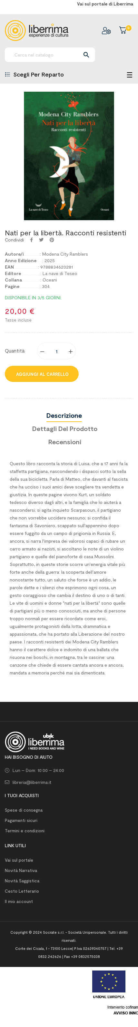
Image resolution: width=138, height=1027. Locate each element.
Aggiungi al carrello (42, 374)
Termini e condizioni (24, 830)
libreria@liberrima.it (32, 782)
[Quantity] (56, 351)
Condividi (31, 240)
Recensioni (64, 442)
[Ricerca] (50, 54)
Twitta (41, 240)
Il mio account (19, 901)
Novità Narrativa (21, 870)
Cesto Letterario (22, 891)
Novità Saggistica (22, 880)
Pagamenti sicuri (21, 820)
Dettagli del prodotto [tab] (64, 428)
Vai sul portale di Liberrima (105, 3)
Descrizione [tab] (64, 415)
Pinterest (52, 240)
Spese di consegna (24, 810)
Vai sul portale (19, 860)
